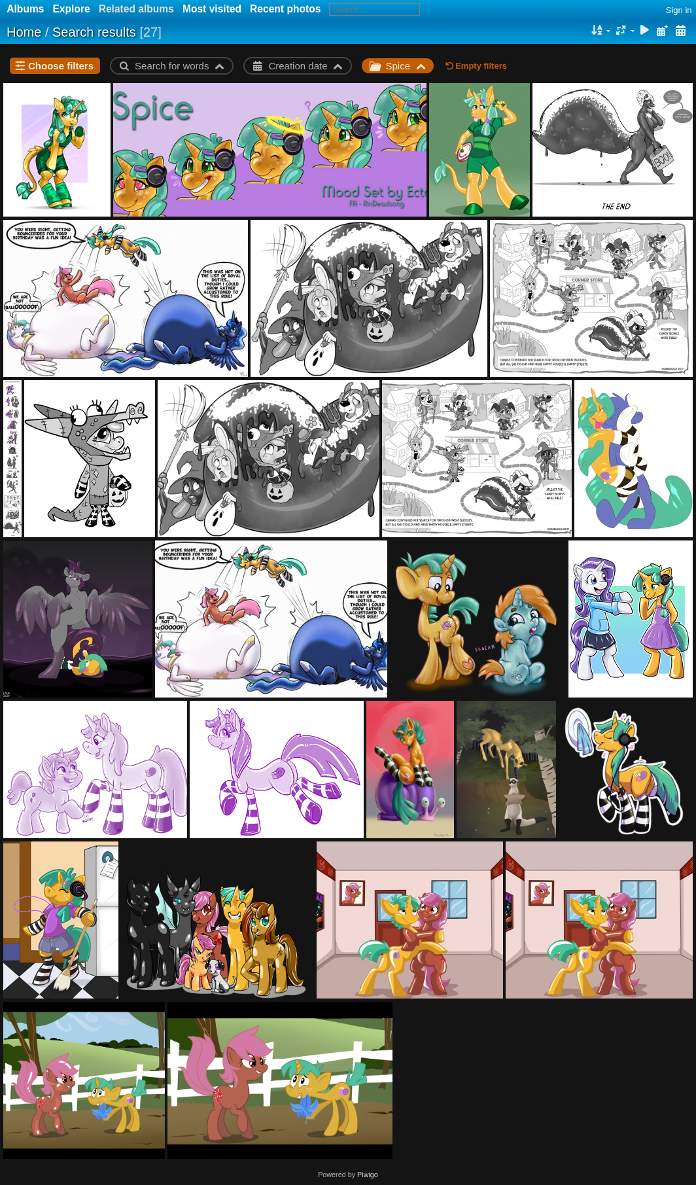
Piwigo (367, 1174)
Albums (25, 8)
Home (24, 32)
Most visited (212, 8)
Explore (71, 8)
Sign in (679, 10)
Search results (94, 32)
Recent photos (285, 8)
